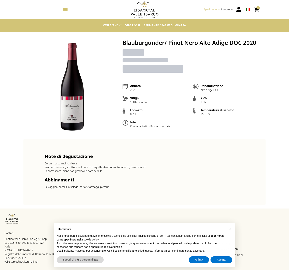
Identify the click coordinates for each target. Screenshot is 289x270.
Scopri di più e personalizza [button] (80, 261)
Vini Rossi (132, 25)
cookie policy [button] (91, 241)
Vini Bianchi (112, 25)
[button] (230, 231)
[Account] (238, 9)
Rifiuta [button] (199, 261)
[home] (144, 9)
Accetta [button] (221, 261)
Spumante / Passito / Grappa (165, 25)
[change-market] (218, 9)
